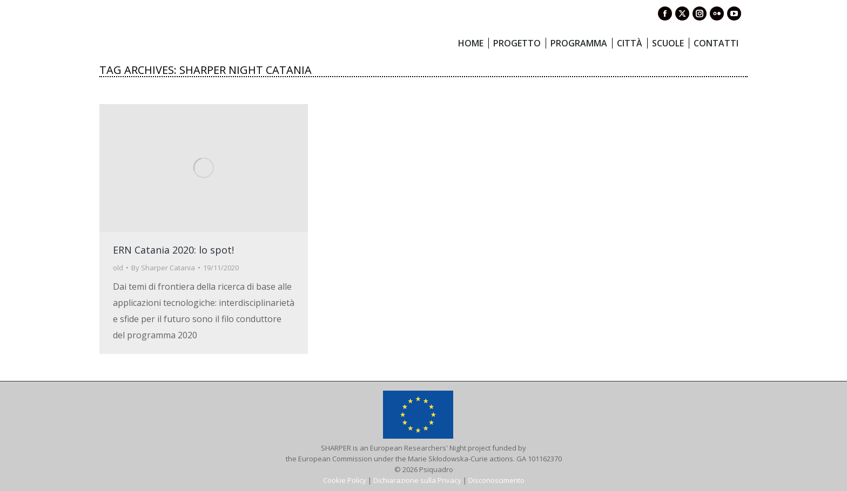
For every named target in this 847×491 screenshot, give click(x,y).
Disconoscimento (496, 480)
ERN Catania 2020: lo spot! (173, 249)
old (118, 267)
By (163, 267)
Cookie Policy (344, 480)
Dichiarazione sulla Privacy (417, 480)
